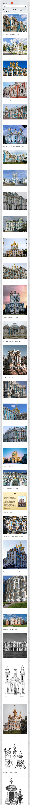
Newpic (5, 3)
